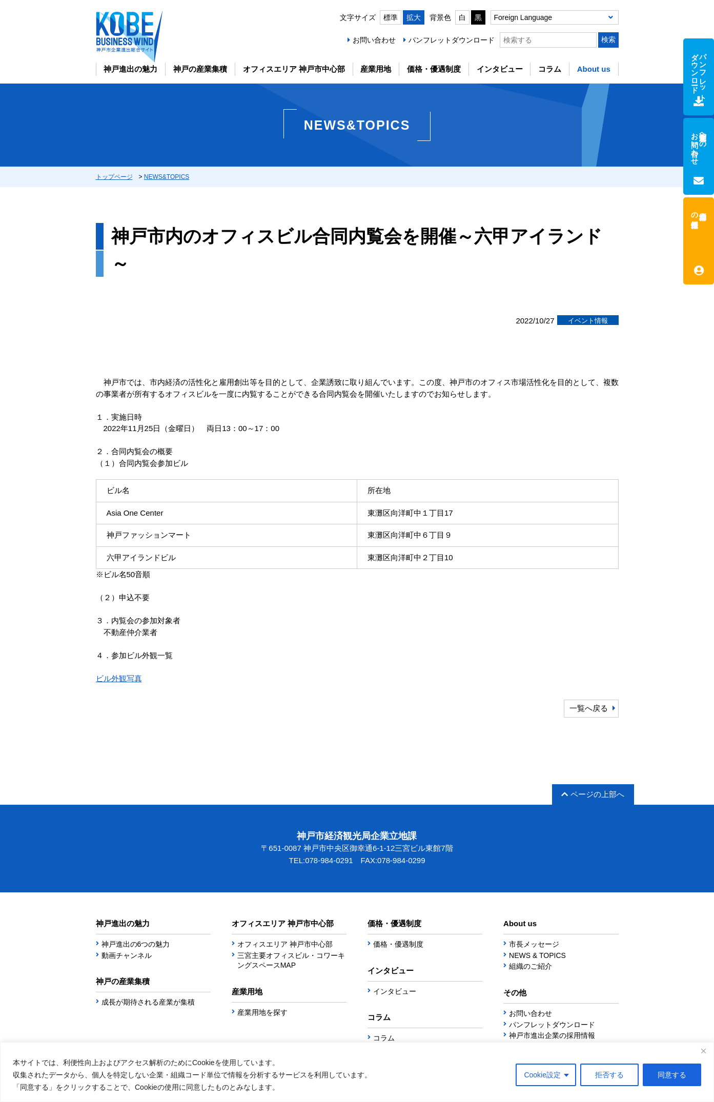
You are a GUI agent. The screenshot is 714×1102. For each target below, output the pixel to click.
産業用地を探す (262, 1012)
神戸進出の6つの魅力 (135, 944)
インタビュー (500, 69)
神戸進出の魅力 (130, 69)
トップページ (114, 176)
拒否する (609, 1075)
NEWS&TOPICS (166, 176)
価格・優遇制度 (434, 69)
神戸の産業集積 (200, 69)
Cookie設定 (542, 1075)
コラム (549, 69)
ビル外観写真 (119, 678)
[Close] (703, 1051)
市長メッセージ (534, 944)
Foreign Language (523, 17)
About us (593, 69)
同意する (672, 1075)
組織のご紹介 (530, 966)
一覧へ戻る (588, 708)
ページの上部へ (592, 794)
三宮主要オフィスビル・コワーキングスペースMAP (291, 960)
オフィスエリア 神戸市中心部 (294, 69)
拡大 (413, 17)
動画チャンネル (126, 955)
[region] (357, 1072)
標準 (390, 17)
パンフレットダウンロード (452, 40)
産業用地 (375, 69)
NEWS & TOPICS (537, 955)
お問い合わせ (374, 40)
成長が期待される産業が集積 (148, 1002)
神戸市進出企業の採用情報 (552, 1035)
